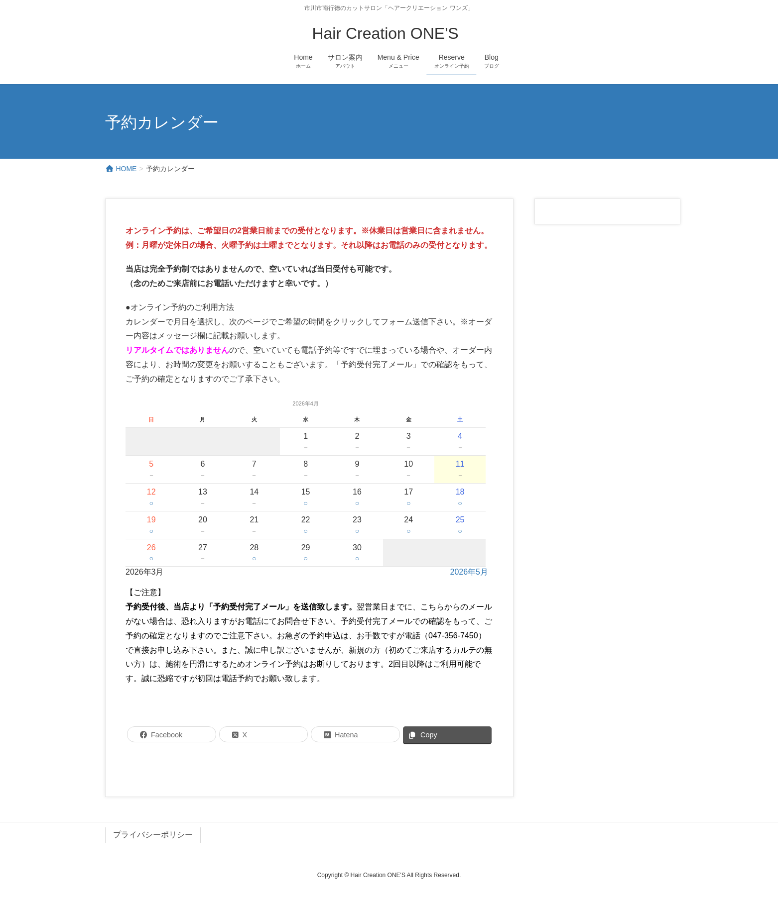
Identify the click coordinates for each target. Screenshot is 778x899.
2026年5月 (469, 572)
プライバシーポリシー (153, 834)
